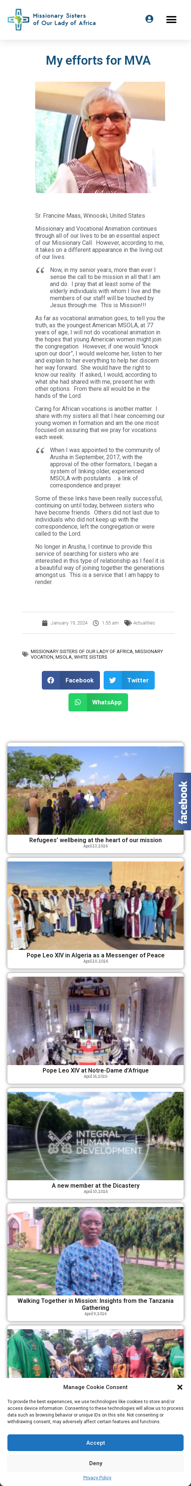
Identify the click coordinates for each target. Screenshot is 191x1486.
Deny (95, 1463)
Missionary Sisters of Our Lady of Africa (82, 651)
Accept (95, 1443)
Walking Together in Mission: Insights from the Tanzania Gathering (95, 1304)
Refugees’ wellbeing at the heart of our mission (95, 840)
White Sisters (90, 657)
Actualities (144, 623)
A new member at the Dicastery (96, 1185)
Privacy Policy (97, 1477)
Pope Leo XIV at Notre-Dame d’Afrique (96, 1070)
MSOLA (64, 657)
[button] (180, 1387)
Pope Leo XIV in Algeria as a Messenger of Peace (96, 955)
